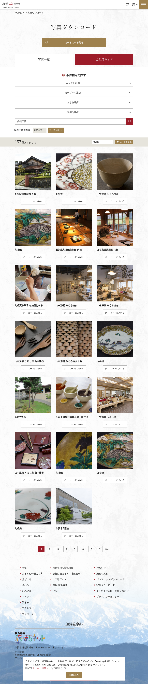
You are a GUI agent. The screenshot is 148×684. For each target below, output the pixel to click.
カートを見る (124, 142)
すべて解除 (56, 130)
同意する (74, 675)
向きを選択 (99, 103)
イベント (25, 596)
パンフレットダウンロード (109, 579)
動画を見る (101, 573)
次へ (107, 549)
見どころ (25, 579)
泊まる (24, 602)
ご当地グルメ (58, 579)
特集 (23, 568)
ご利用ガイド (104, 59)
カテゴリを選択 (98, 93)
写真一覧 (44, 59)
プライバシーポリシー (106, 596)
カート (28, 201)
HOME (18, 12)
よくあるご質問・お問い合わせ (111, 591)
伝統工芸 (39, 130)
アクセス (25, 608)
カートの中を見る (64, 42)
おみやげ (25, 591)
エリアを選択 (98, 83)
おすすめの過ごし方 (31, 573)
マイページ (127, 2)
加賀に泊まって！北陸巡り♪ (65, 573)
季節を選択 (99, 113)
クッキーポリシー (41, 668)
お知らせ (100, 568)
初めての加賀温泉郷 (61, 568)
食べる (24, 585)
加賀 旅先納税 (58, 585)
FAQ (53, 591)
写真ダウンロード (104, 585)
